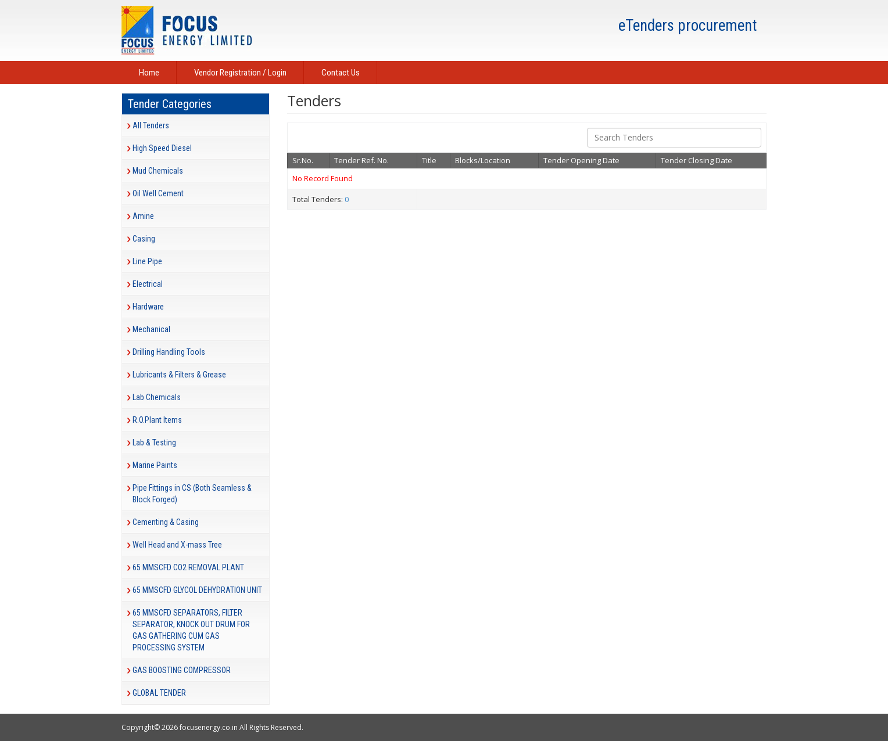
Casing (144, 238)
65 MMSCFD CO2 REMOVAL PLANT (188, 567)
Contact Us (340, 72)
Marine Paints (155, 465)
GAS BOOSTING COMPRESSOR (182, 670)
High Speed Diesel (162, 148)
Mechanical (151, 329)
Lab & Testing (154, 442)
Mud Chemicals (158, 170)
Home (149, 72)
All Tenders (151, 125)
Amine (143, 216)
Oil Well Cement (158, 193)
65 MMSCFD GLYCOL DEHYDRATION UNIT (197, 590)
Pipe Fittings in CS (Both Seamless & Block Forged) (192, 493)
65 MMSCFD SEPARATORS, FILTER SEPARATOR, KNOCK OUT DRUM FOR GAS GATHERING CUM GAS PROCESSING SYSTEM (191, 630)
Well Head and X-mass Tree (177, 544)
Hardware (148, 306)
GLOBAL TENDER (159, 692)
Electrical (148, 284)
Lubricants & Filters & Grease (179, 374)
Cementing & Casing (166, 522)
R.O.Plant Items (157, 420)
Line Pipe (147, 261)
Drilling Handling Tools (169, 352)
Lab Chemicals (157, 397)
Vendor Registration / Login (240, 72)
